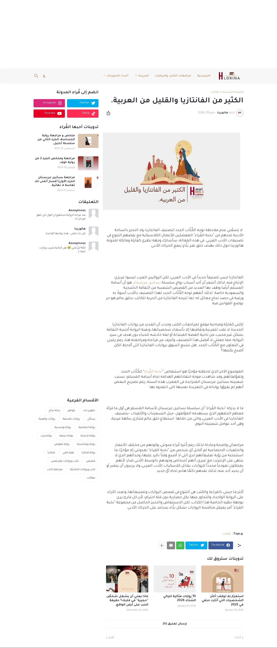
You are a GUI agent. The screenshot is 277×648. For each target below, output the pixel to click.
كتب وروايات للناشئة (82, 469)
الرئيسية (203, 76)
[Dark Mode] (44, 76)
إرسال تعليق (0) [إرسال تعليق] (175, 624)
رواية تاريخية (88, 435)
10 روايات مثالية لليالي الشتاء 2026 (179, 598)
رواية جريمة (66, 435)
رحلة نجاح (54, 410)
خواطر (71, 410)
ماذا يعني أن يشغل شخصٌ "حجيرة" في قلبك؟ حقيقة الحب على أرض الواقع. (127, 601)
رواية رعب (46, 435)
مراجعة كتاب (55, 469)
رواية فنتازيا (88, 452)
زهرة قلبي (68, 452)
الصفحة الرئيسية (233, 92)
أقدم (111, 637)
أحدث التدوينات (117, 76)
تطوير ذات (89, 410)
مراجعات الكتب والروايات (173, 76)
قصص (90, 461)
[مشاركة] (109, 113)
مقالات (215, 92)
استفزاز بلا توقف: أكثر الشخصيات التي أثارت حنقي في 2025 (222, 601)
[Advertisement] (138, 34)
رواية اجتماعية (87, 427)
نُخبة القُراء (153, 372)
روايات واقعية (47, 419)
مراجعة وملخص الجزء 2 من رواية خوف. (55, 160)
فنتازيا (51, 452)
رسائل (91, 419)
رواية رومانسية (86, 444)
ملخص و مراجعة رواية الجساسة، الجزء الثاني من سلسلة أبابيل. (56, 139)
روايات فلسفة (71, 419)
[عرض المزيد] (162, 545)
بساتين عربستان (147, 283)
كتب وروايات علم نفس (65, 461)
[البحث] (37, 76)
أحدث (237, 637)
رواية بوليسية (63, 427)
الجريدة (143, 76)
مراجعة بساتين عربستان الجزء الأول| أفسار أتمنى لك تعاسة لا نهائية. (55, 181)
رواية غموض (61, 444)
